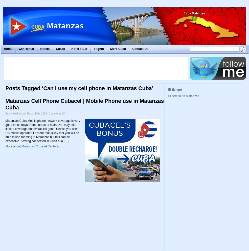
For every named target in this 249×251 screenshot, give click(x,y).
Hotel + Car (79, 49)
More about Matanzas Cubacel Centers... (33, 146)
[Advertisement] (96, 68)
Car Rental (26, 49)
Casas (60, 49)
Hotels (45, 49)
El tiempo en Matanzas (183, 96)
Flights (99, 49)
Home (8, 49)
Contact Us (140, 49)
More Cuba (118, 49)
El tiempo (175, 89)
